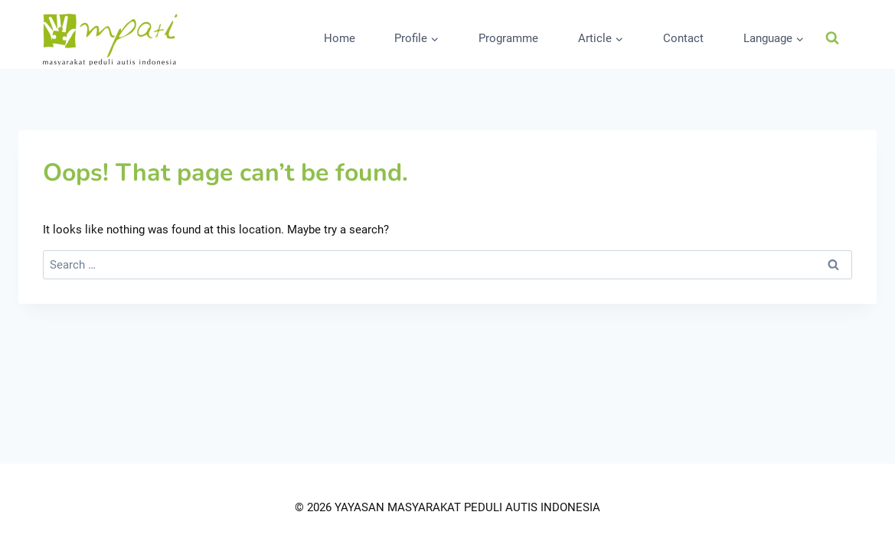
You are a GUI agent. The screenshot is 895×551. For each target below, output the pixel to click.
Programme (508, 38)
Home (339, 38)
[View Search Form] (832, 38)
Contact (683, 38)
